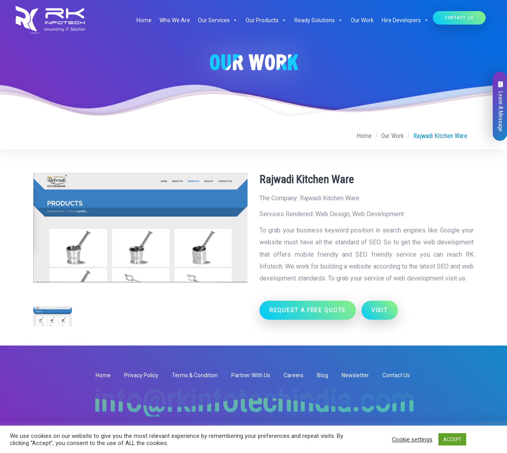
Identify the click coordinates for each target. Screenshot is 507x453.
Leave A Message (500, 106)
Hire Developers (405, 20)
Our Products (266, 20)
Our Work (362, 20)
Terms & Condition (195, 375)
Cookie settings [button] (412, 439)
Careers (293, 375)
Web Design (332, 214)
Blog (322, 375)
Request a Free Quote (307, 310)
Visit (379, 310)
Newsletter (355, 375)
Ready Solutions (318, 20)
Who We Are (174, 20)
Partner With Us (250, 375)
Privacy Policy (141, 375)
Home (144, 20)
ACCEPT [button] (452, 439)
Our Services (218, 20)
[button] (234, 20)
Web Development (378, 214)
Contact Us (459, 17)
